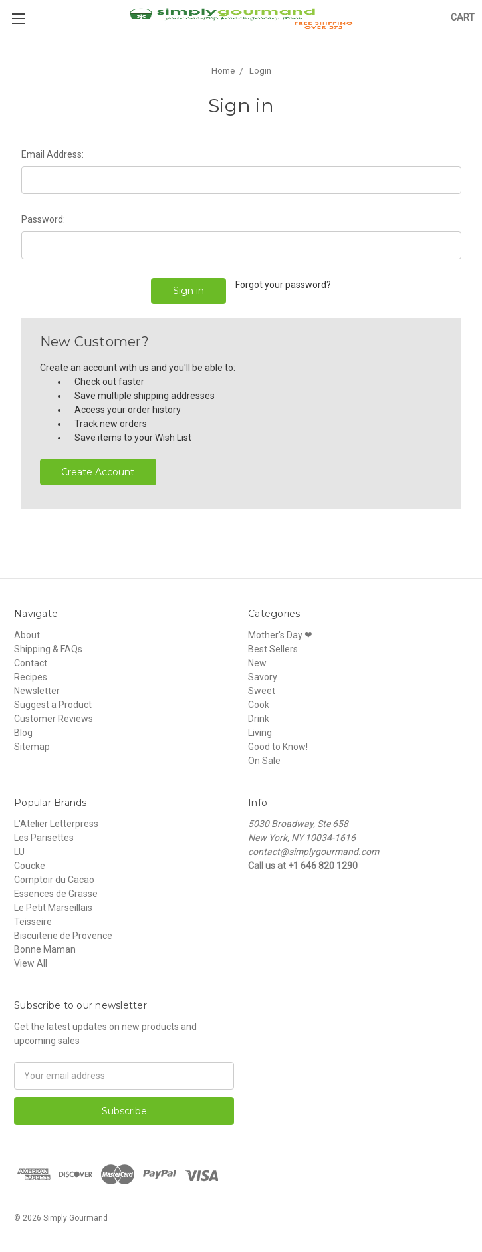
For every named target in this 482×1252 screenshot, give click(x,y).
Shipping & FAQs (48, 649)
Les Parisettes (44, 837)
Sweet (261, 691)
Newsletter (37, 691)
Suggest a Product (53, 704)
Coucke (29, 865)
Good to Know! (278, 746)
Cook (258, 704)
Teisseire (33, 921)
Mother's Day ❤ (280, 635)
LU (19, 851)
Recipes (30, 677)
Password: (43, 219)
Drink (258, 718)
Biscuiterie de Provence (63, 935)
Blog (23, 732)
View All (30, 963)
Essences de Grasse (56, 893)
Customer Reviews (53, 718)
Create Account (97, 472)
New (257, 663)
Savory (262, 677)
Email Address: (52, 154)
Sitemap (32, 746)
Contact (30, 663)
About (27, 635)
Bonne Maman (45, 949)
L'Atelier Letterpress (56, 823)
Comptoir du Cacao (54, 879)
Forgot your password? (283, 284)
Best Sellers (273, 649)
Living (260, 732)
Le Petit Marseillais (53, 907)
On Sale (264, 760)
